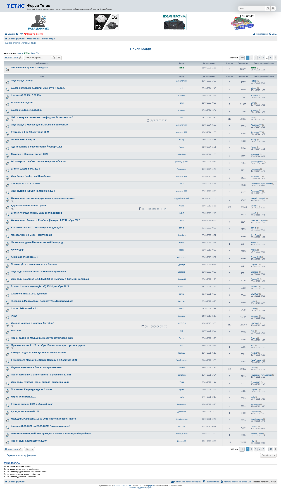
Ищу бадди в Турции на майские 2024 (33, 190)
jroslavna (181, 96)
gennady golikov (181, 162)
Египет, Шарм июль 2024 (25, 168)
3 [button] (255, 57)
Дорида (181, 265)
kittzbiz (181, 250)
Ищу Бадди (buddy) (22, 80)
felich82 (181, 368)
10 (162, 326)
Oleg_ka (181, 301)
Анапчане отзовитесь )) (24, 257)
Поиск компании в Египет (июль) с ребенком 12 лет (41, 374)
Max (181, 331)
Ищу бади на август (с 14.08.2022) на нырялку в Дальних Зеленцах (50, 279)
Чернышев (181, 169)
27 (165, 209)
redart (253, 368)
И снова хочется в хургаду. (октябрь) (32, 323)
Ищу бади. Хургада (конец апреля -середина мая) (40, 382)
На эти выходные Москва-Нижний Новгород (37, 242)
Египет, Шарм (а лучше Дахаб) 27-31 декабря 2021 (40, 286)
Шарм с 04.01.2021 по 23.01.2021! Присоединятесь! (40, 426)
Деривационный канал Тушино (29, 205)
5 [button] (263, 57)
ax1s (182, 184)
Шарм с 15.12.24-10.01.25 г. (26, 110)
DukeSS (35, 53)
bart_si (181, 228)
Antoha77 (181, 287)
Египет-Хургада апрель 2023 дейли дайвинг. (37, 212)
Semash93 (181, 441)
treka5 (181, 213)
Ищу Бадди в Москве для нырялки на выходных (39, 124)
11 (165, 326)
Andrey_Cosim (182, 434)
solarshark (181, 154)
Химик (181, 147)
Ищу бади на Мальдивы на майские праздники (38, 271)
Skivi (182, 103)
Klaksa (181, 206)
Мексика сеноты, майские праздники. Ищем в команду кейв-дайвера (51, 433)
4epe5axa (181, 235)
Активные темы (29, 43)
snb (181, 88)
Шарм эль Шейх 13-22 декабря (29, 293)
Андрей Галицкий (181, 198)
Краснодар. (17, 249)
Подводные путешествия (261, 184)
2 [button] (251, 57)
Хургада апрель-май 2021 (26, 411)
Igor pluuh (181, 375)
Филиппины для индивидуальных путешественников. (43, 198)
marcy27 (181, 353)
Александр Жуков (258, 221)
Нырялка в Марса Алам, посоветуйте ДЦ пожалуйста (42, 301)
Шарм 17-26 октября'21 (24, 308)
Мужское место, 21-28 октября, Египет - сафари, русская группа (48, 345)
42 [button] (271, 57)
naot (181, 118)
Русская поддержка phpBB (140, 488)
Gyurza (181, 338)
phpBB (151, 486)
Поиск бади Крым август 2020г (29, 440)
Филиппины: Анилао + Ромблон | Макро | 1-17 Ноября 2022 (45, 220)
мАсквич (254, 206)
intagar (253, 88)
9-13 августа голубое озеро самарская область (38, 161)
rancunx (181, 426)
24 (154, 209)
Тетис (181, 68)
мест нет (16, 330)
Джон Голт (181, 412)
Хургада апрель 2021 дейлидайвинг (32, 404)
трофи (20, 53)
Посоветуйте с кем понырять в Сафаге (34, 264)
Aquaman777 (181, 81)
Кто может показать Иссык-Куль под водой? (37, 227)
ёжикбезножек (182, 360)
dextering (181, 316)
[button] (242, 58)
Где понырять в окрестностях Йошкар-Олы (36, 146)
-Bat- (253, 441)
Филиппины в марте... (24, 139)
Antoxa (253, 250)
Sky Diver (255, 294)
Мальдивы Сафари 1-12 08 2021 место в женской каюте (43, 418)
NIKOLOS (181, 323)
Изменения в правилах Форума (29, 67)
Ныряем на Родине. (22, 102)
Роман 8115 (256, 257)
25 (158, 209)
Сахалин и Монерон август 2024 (29, 154)
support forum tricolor (122, 486)
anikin (181, 309)
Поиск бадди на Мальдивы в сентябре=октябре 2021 (42, 338)
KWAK (27, 53)
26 (162, 209)
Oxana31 (181, 272)
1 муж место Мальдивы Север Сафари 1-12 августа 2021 (44, 360)
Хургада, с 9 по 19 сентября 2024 (30, 132)
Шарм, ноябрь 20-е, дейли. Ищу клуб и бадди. (38, 88)
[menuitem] (19, 34)
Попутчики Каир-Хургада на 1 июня (31, 389)
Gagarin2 (254, 265)
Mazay (181, 140)
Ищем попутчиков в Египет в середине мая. (36, 367)
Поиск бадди (140, 49)
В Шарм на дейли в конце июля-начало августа (38, 352)
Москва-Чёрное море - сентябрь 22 (31, 235)
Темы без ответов (12, 43)
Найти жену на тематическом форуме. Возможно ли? (42, 117)
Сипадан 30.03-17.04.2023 (25, 183)
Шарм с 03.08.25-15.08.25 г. (26, 95)
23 (150, 209)
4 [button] (259, 57)
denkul (181, 294)
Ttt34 (182, 382)
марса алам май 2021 (23, 396)
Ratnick (254, 81)
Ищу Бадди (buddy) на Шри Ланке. (31, 176)
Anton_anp (181, 257)
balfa (253, 301)
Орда (14, 315)
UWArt (181, 221)
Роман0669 (255, 382)
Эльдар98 (181, 279)
